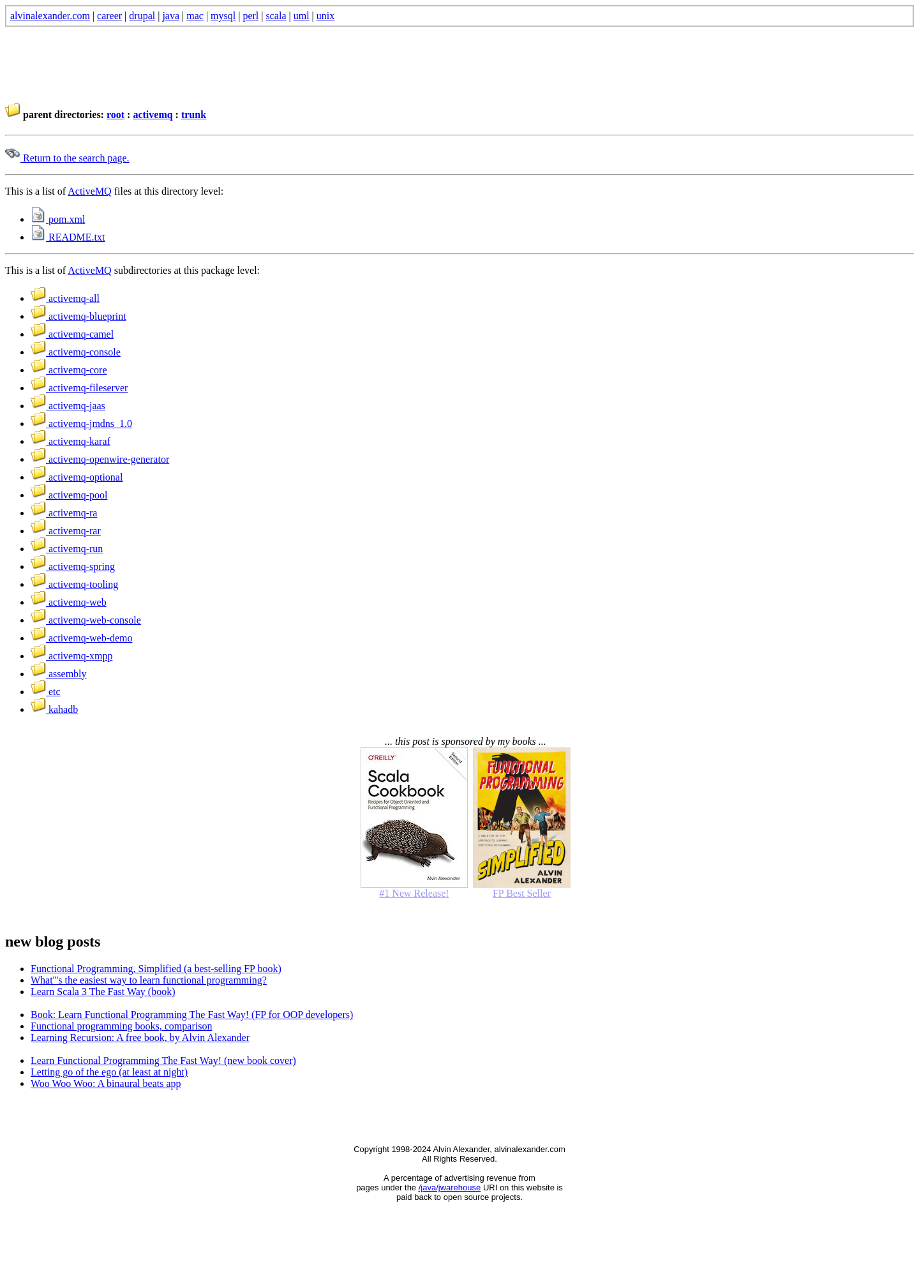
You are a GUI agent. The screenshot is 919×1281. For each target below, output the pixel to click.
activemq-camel (72, 334)
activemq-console (76, 352)
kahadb (54, 709)
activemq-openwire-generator (100, 459)
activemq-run (67, 548)
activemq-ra (64, 512)
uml (302, 15)
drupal (142, 15)
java (170, 15)
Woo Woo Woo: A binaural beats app (106, 1083)
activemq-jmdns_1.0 (81, 423)
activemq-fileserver (79, 387)
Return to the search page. (67, 158)
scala (276, 15)
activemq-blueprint (78, 316)
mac (195, 15)
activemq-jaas (68, 405)
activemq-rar (66, 530)
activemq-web (69, 602)
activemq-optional (77, 477)
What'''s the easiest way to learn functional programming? (149, 980)
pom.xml (58, 219)
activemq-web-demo (82, 638)
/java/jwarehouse (450, 1187)
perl (250, 15)
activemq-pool (69, 495)
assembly (59, 673)
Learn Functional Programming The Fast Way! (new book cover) (163, 1060)
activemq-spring (73, 566)
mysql (223, 15)
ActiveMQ (89, 191)
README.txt (68, 237)
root (115, 114)
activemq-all (65, 298)
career (109, 15)
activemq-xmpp (71, 655)
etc (46, 691)
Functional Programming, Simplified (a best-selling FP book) (156, 968)
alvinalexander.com (50, 15)
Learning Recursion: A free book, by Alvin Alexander (140, 1037)
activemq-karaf (70, 441)
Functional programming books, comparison (121, 1026)
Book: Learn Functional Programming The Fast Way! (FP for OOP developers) (192, 1014)
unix (325, 15)
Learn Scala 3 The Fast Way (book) (103, 991)
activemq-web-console (86, 620)
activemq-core (69, 369)
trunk (193, 114)
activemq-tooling (74, 584)
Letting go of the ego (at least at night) (109, 1072)
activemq (152, 114)
